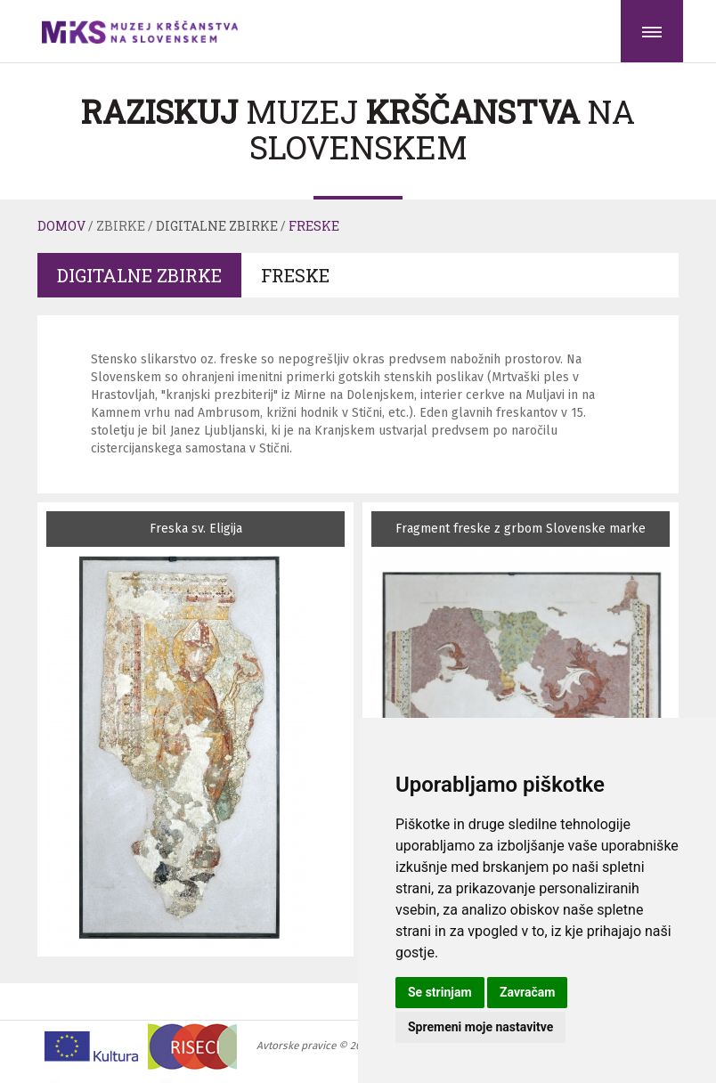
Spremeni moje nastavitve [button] (480, 1027)
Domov (61, 225)
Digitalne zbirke (217, 225)
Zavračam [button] (527, 992)
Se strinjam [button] (440, 992)
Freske (314, 225)
